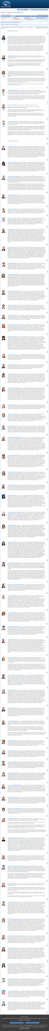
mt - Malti (37, 9)
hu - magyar (35, 9)
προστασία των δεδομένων (26, 1026)
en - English (26, 9)
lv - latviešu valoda (33, 9)
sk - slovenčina (43, 9)
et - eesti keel (24, 9)
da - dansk (21, 9)
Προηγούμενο (9, 12)
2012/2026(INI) (7, 14)
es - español (18, 9)
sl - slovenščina (44, 9)
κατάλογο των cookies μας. (24, 1028)
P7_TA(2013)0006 (40, 18)
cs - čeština (20, 9)
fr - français (27, 9)
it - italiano (31, 9)
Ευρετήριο (3, 12)
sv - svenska (47, 9)
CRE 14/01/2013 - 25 (17, 19)
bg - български (17, 9)
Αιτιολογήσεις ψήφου (29, 19)
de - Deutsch (22, 9)
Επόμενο (14, 12)
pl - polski (39, 9)
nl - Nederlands (38, 9)
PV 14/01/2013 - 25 (16, 18)
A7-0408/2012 (3, 18)
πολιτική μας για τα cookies (38, 1026)
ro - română (42, 9)
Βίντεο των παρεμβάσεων (43, 27)
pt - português (40, 9)
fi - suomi (46, 9)
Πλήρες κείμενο (21, 12)
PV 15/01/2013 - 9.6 (28, 18)
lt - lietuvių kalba (34, 9)
